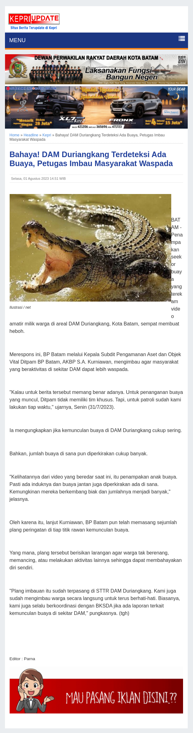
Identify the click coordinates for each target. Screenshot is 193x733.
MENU (17, 40)
